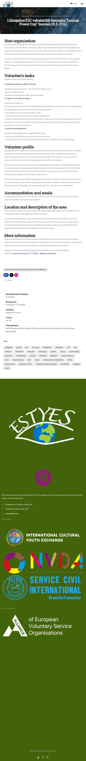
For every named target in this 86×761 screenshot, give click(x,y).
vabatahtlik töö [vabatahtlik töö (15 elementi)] (25, 363)
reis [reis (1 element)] (29, 359)
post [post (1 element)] (7, 359)
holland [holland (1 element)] (31, 351)
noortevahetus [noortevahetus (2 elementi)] (67, 355)
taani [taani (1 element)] (37, 359)
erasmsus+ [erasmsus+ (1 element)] (47, 347)
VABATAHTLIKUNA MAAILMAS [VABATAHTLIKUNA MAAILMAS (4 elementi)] (46, 363)
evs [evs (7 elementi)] (75, 347)
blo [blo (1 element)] (26, 347)
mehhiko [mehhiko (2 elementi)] (54, 355)
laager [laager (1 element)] (32, 355)
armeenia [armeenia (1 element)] (8, 347)
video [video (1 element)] (7, 368)
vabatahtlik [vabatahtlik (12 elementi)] (10, 363)
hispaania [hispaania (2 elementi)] (19, 351)
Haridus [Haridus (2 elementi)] (8, 351)
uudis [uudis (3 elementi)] (70, 359)
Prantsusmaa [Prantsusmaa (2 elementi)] (18, 359)
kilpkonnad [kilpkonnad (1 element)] (74, 351)
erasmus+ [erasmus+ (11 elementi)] (59, 347)
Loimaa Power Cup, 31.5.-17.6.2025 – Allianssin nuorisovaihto (34, 253)
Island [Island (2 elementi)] (53, 351)
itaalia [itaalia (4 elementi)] (63, 351)
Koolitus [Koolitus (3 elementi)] (8, 355)
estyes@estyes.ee (12, 513)
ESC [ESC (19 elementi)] (69, 347)
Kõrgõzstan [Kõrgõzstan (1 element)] (21, 355)
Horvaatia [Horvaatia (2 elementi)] (42, 351)
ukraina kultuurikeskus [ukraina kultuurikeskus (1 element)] (53, 359)
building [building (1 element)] (35, 347)
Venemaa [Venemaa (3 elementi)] (76, 363)
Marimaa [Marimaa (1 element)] (42, 355)
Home (18, 16)
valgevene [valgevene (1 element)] (65, 363)
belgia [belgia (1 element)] (18, 347)
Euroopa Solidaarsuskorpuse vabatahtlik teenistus (25, 269)
